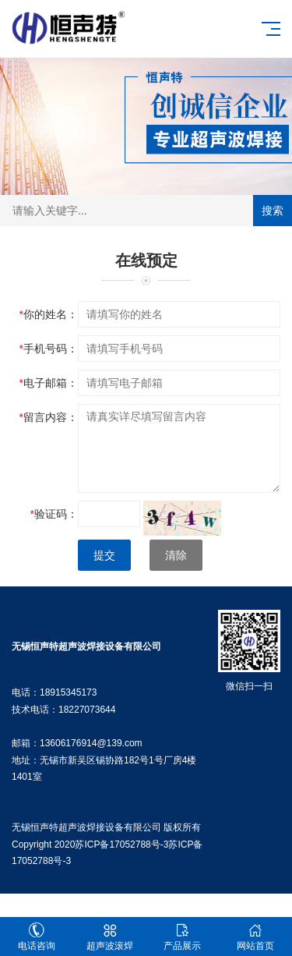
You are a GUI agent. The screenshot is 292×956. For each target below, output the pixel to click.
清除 (176, 555)
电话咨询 (36, 936)
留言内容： (48, 417)
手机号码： (48, 348)
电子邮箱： (48, 383)
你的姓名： (48, 314)
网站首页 (255, 936)
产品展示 (183, 936)
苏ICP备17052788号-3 (121, 844)
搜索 (272, 210)
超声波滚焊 (109, 936)
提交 (104, 555)
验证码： (54, 514)
